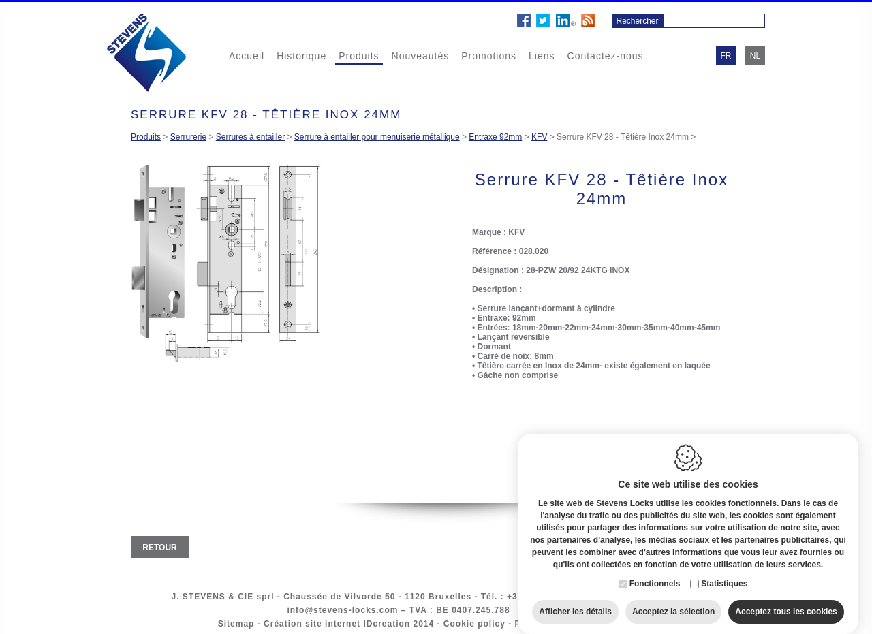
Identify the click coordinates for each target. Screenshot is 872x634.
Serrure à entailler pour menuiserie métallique (377, 137)
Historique (301, 55)
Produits (359, 55)
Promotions (488, 55)
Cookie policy (474, 624)
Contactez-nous (605, 55)
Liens (542, 55)
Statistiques (724, 573)
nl (755, 56)
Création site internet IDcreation (337, 624)
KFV (539, 137)
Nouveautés (421, 55)
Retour (159, 547)
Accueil (246, 55)
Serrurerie (188, 137)
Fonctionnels (655, 573)
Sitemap (236, 624)
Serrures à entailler (250, 137)
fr (726, 56)
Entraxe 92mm (495, 137)
